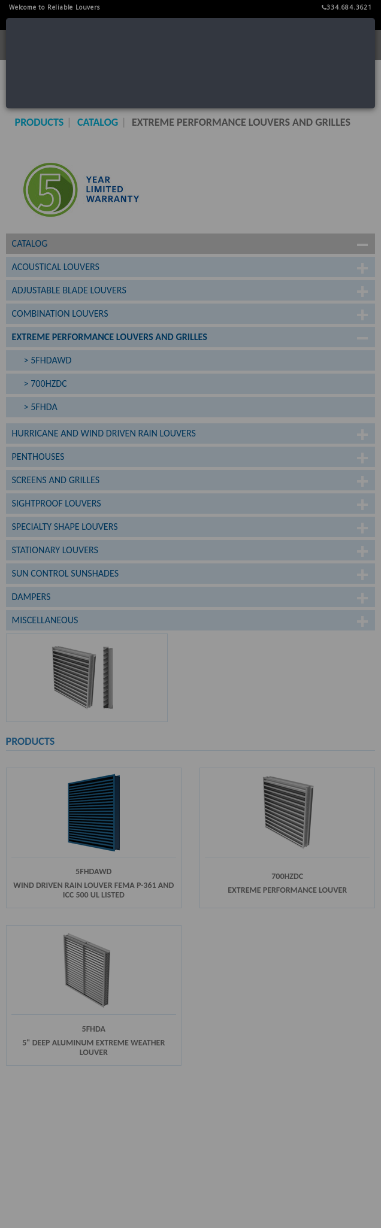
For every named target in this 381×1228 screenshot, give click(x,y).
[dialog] (190, 63)
